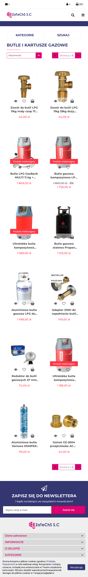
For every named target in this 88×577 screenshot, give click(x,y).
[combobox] (24, 55)
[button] (79, 4)
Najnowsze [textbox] (15, 55)
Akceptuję (76, 567)
